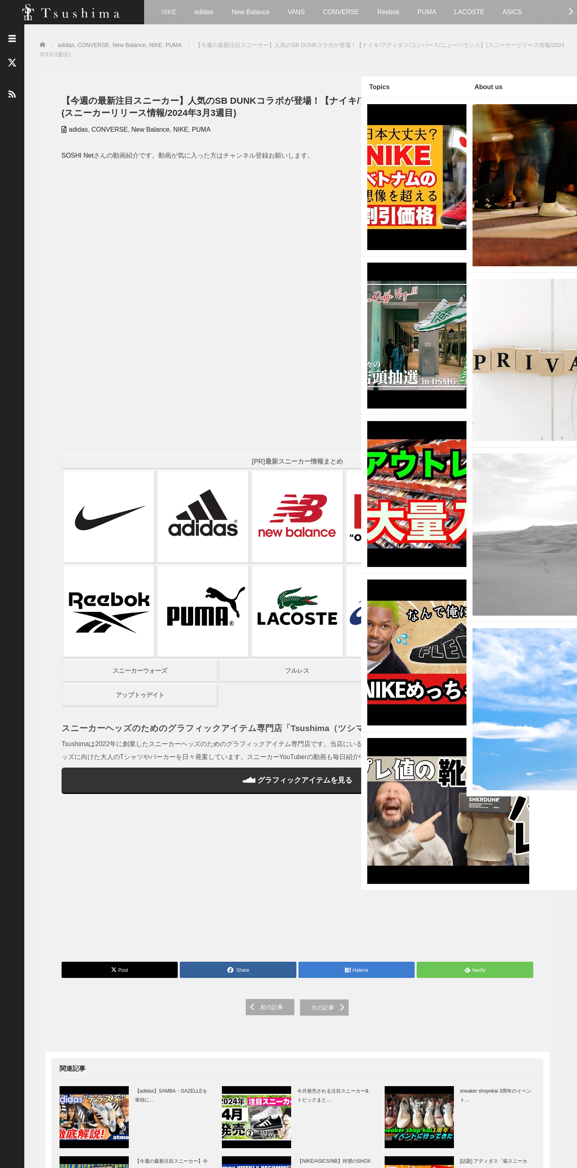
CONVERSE (341, 12)
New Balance (251, 12)
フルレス (195, 496)
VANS (295, 12)
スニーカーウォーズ (102, 496)
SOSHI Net (72, 166)
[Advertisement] (195, 729)
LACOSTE (469, 12)
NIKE (168, 12)
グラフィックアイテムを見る (195, 629)
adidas (203, 12)
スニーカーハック (288, 496)
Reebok (388, 12)
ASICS (512, 12)
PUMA (426, 12)
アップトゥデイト (102, 520)
